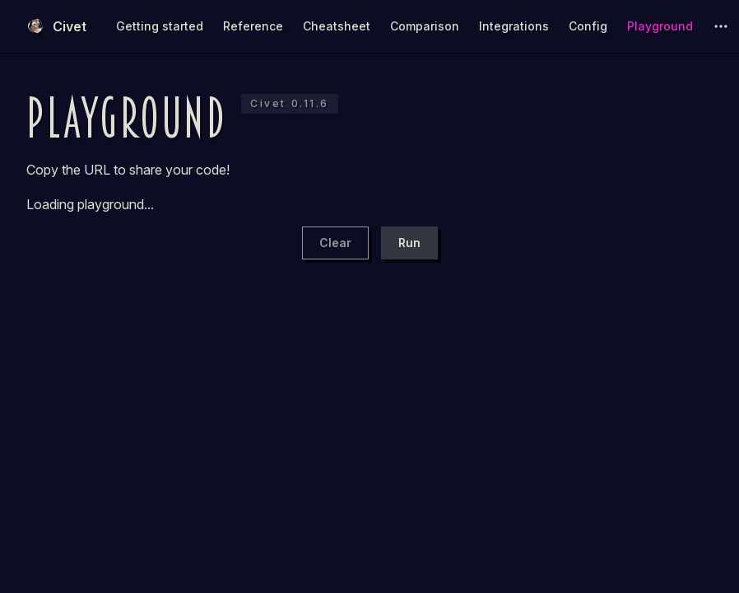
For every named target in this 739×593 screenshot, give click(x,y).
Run (409, 243)
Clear (335, 243)
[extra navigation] (721, 26)
